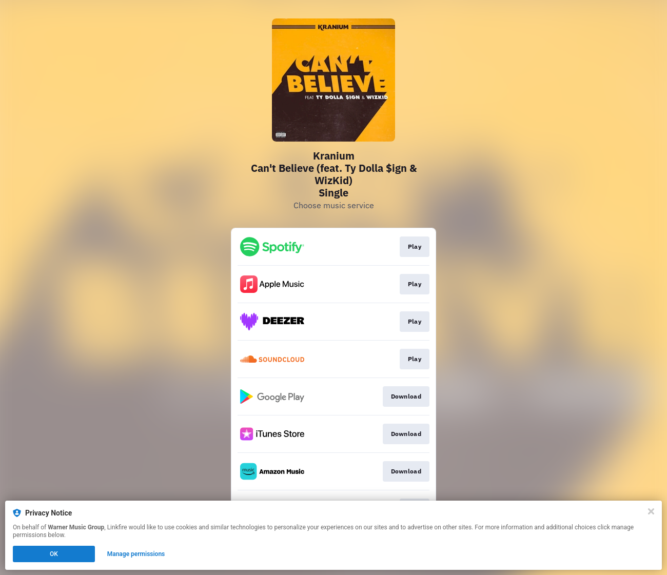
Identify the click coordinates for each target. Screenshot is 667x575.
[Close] (651, 511)
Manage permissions (136, 554)
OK (54, 554)
